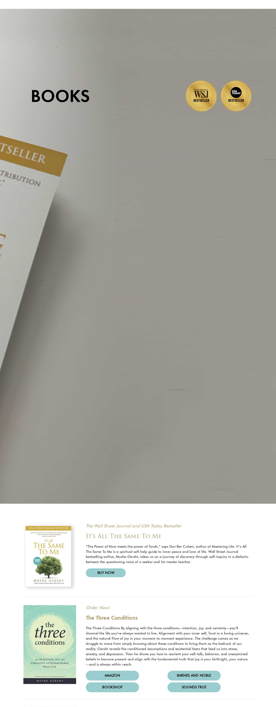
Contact (203, 16)
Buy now (105, 605)
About (86, 16)
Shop (178, 16)
